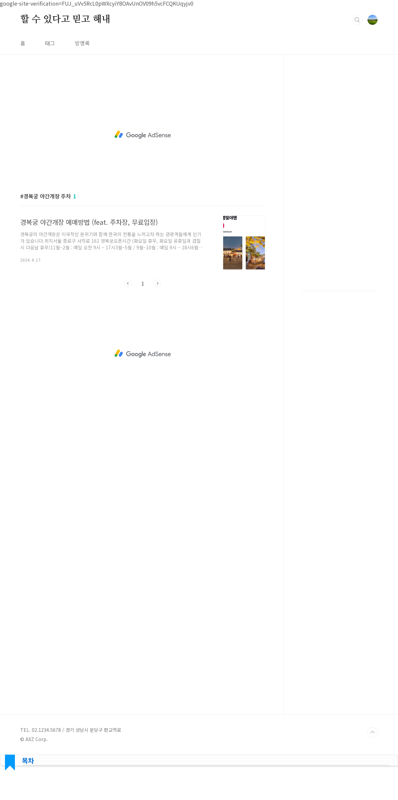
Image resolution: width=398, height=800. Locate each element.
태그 (50, 43)
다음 (157, 283)
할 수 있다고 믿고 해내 (65, 19)
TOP (372, 732)
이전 (128, 283)
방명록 (82, 43)
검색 (357, 20)
